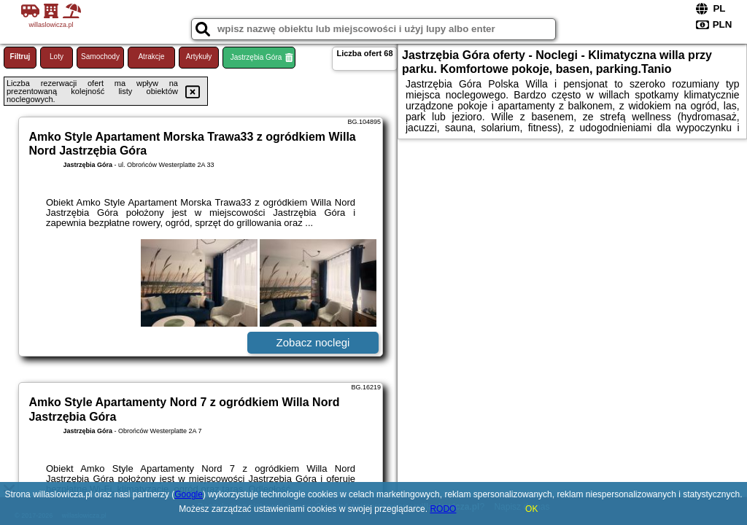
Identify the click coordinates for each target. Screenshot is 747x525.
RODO (443, 509)
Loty (56, 56)
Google (188, 494)
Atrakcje (151, 56)
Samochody (100, 56)
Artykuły (199, 56)
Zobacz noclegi (313, 342)
